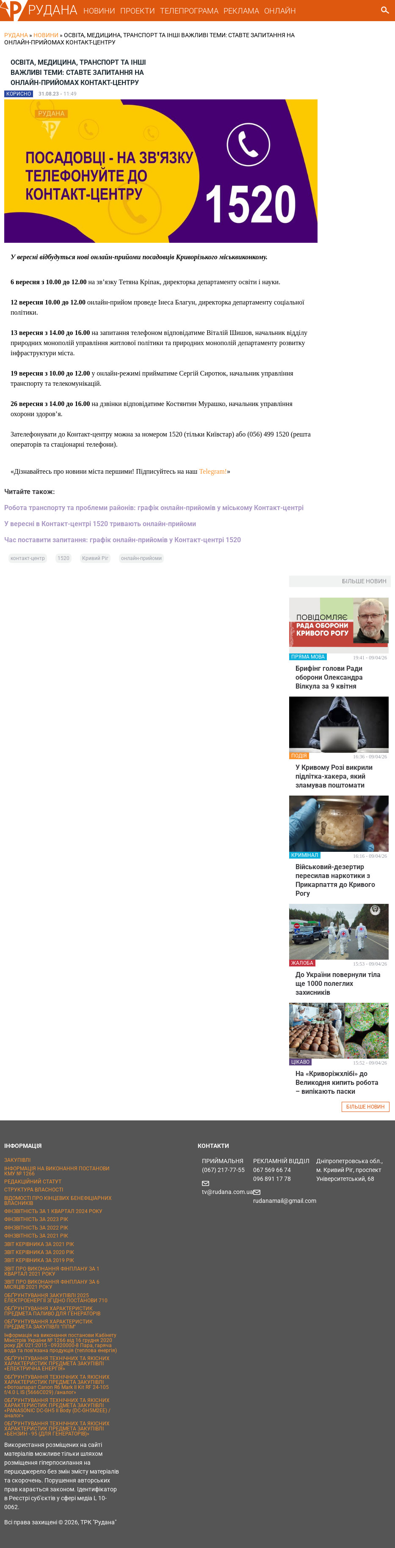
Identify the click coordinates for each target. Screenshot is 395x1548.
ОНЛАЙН (280, 10)
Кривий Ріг (95, 558)
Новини (45, 35)
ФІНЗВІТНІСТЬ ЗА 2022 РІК (36, 1228)
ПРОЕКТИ (137, 10)
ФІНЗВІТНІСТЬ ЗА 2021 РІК (36, 1236)
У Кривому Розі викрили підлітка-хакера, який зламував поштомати (334, 776)
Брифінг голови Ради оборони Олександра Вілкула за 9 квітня (329, 677)
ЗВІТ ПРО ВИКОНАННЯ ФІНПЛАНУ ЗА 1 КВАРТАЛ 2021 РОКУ (51, 1271)
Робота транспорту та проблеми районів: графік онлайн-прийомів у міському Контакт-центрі (154, 508)
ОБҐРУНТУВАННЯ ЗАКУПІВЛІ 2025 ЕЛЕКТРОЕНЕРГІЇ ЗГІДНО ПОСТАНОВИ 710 (56, 1298)
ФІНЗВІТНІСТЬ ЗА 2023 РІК (36, 1219)
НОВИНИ (99, 10)
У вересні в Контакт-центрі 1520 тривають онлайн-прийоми (100, 524)
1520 (63, 558)
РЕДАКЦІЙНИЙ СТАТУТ (32, 1182)
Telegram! (213, 471)
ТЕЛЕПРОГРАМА (189, 10)
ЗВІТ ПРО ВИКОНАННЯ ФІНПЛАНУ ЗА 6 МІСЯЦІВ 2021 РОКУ (51, 1284)
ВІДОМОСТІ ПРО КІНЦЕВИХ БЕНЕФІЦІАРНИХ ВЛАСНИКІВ (58, 1200)
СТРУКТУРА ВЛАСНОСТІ (33, 1190)
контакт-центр (28, 558)
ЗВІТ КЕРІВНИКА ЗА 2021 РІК (39, 1244)
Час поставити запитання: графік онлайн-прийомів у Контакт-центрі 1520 (122, 540)
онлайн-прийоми (141, 558)
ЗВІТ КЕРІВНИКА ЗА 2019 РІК (39, 1260)
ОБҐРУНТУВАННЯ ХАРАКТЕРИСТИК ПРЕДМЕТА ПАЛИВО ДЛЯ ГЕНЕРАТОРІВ (52, 1311)
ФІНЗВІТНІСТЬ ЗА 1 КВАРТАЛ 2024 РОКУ (53, 1211)
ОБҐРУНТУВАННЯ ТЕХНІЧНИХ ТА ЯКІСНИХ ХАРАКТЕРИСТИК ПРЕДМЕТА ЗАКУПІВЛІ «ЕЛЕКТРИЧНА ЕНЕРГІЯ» (57, 1364)
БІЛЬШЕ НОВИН (365, 1107)
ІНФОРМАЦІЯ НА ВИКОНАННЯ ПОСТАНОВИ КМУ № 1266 (57, 1171)
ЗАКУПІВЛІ (17, 1160)
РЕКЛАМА (241, 10)
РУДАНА (52, 10)
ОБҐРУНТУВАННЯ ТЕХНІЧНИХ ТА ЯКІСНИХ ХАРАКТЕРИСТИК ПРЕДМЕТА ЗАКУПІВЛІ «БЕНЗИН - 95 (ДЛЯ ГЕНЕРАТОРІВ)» (57, 1429)
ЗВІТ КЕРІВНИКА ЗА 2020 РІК (39, 1252)
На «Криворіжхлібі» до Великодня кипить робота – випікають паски (337, 1082)
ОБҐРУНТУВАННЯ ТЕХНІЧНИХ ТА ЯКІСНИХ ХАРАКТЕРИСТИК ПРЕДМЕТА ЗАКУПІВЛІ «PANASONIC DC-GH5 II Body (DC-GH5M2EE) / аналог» (57, 1408)
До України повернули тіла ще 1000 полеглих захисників (338, 983)
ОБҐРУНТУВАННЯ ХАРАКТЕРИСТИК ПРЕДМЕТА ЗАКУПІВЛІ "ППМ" (48, 1324)
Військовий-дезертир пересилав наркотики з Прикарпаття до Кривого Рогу (335, 880)
